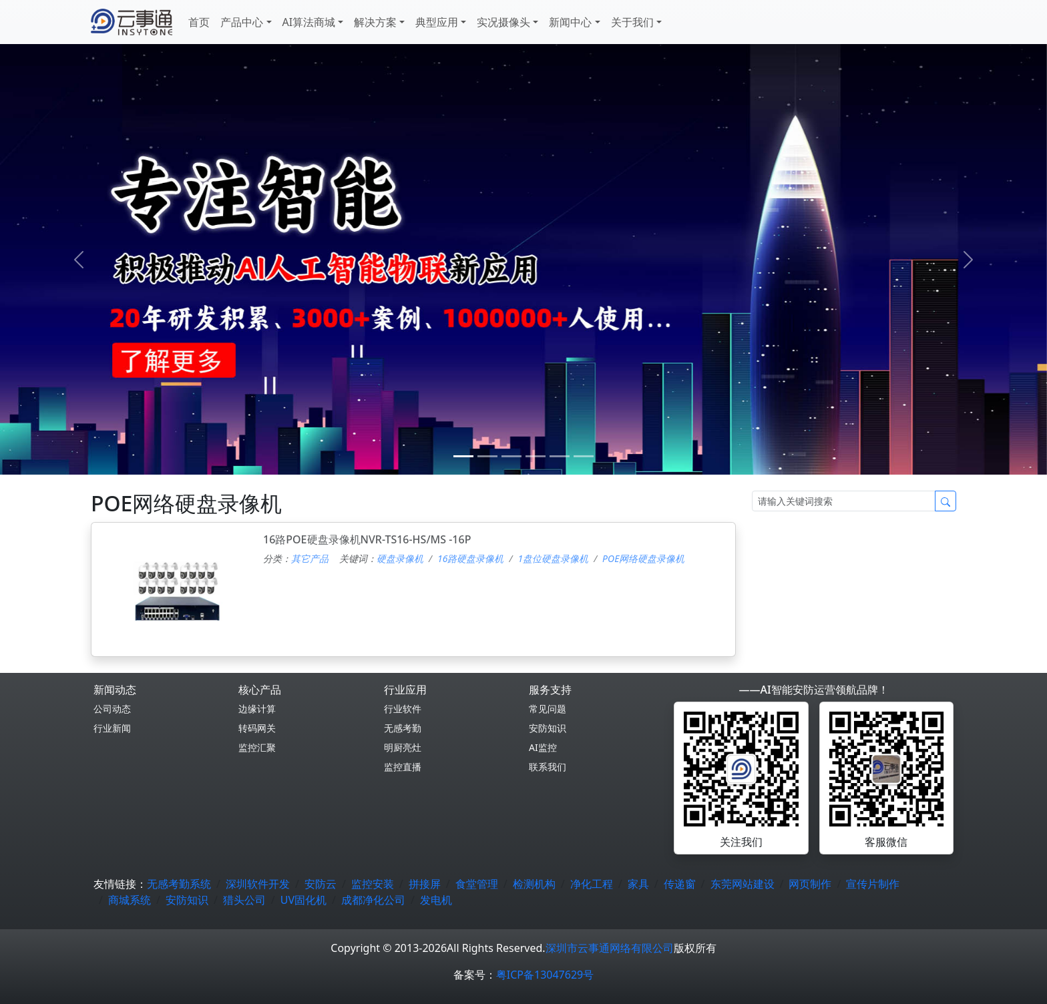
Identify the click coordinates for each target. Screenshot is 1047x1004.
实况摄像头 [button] (503, 22)
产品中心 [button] (241, 22)
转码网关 (257, 728)
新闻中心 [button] (570, 22)
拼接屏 (425, 883)
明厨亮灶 (402, 747)
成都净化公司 (373, 900)
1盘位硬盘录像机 (552, 558)
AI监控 (543, 747)
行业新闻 (112, 728)
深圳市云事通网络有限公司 (610, 948)
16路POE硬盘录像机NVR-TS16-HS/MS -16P (367, 539)
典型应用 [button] (436, 22)
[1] (487, 456)
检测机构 (534, 883)
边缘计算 (257, 708)
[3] (536, 456)
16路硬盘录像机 (470, 558)
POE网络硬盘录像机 (643, 558)
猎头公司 (244, 900)
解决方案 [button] (375, 22)
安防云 (320, 883)
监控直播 (402, 766)
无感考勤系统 (179, 883)
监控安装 (372, 883)
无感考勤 (402, 728)
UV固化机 (303, 900)
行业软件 (402, 708)
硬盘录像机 (400, 558)
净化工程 (591, 883)
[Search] (843, 501)
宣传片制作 (872, 883)
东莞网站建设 (742, 883)
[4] (560, 456)
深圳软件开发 (258, 883)
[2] (511, 456)
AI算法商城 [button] (309, 22)
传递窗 (680, 883)
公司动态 (112, 708)
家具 (638, 883)
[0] (463, 456)
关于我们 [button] (632, 22)
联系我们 (547, 766)
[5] (584, 456)
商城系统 (129, 900)
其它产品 (310, 558)
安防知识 (547, 728)
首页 (199, 22)
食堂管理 (476, 883)
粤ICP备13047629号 (545, 974)
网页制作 (810, 883)
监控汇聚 (257, 747)
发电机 (436, 900)
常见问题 (547, 708)
